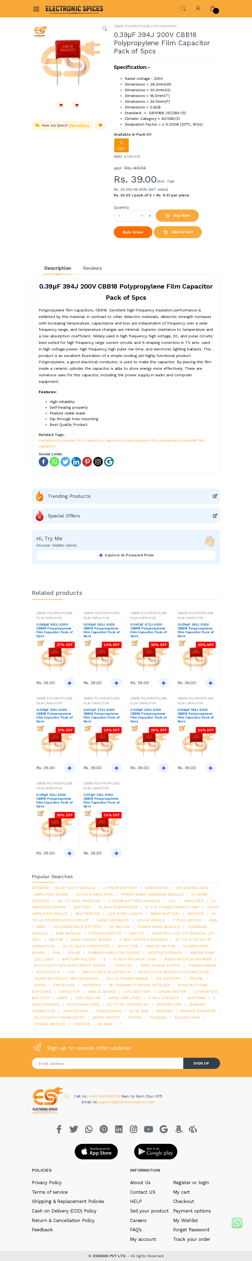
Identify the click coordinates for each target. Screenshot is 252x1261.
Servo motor (106, 1017)
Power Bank (109, 1011)
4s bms (105, 1024)
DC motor (119, 926)
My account (143, 1239)
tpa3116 (195, 978)
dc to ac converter (127, 1004)
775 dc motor (187, 920)
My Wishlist (185, 1220)
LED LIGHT (44, 959)
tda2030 (81, 1024)
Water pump (202, 952)
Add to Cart (178, 232)
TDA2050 (158, 1017)
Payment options (192, 1211)
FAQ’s (136, 1229)
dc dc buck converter (85, 946)
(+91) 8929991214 (105, 1096)
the (71, 972)
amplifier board (51, 894)
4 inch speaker (163, 998)
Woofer (195, 913)
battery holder (79, 959)
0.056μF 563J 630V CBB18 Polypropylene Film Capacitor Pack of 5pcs (101, 630)
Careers (138, 1220)
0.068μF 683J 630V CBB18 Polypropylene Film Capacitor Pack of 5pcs (54, 630)
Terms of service (50, 1192)
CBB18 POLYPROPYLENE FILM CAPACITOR (145, 26)
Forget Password (191, 1229)
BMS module (68, 933)
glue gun (138, 1011)
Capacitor (69, 991)
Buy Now (177, 216)
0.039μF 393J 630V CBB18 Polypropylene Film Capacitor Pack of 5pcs (196, 630)
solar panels (151, 920)
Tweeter (123, 965)
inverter (91, 985)
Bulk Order (133, 232)
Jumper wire (75, 1011)
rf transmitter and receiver (139, 985)
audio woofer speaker (187, 959)
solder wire (187, 1017)
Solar (74, 952)
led (172, 901)
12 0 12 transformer (127, 978)
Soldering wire (83, 1004)
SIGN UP (201, 1063)
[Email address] (108, 1063)
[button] (183, 8)
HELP (136, 1201)
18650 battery (165, 913)
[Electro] (59, 8)
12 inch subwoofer (118, 907)
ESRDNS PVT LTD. (110, 1256)
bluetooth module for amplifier (174, 972)
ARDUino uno (169, 1004)
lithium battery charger (134, 901)
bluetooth (48, 972)
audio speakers (113, 920)
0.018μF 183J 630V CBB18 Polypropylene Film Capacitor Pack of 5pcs (196, 715)
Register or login (191, 1182)
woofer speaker (165, 952)
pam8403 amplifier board (114, 952)
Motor (56, 939)
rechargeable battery (77, 926)
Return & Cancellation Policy (63, 1220)
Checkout (183, 1201)
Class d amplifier (94, 894)
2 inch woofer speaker (143, 939)
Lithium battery (120, 888)
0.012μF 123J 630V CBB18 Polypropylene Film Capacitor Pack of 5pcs (101, 800)
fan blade (64, 985)
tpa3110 (135, 1017)
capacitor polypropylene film (131, 440)
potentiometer (105, 933)
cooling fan (87, 998)
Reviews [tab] (92, 268)
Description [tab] (57, 268)
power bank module (158, 926)
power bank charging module (152, 894)
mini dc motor (160, 946)
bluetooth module (75, 888)
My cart (181, 1192)
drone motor (172, 991)
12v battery (168, 978)
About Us (140, 1182)
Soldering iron (192, 888)
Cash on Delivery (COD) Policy (64, 1211)
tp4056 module (49, 1024)
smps (62, 998)
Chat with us (79, 125)
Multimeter (87, 913)
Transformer (202, 965)
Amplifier (193, 901)
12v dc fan (127, 946)
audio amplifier (124, 998)
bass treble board (91, 939)
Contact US (142, 1192)
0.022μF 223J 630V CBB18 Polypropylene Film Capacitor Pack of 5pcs (148, 715)
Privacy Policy (47, 1182)
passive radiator (197, 1011)
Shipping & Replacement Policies (68, 1201)
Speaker (40, 888)
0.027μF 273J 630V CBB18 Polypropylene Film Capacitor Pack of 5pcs (101, 715)
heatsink (196, 998)
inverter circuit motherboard (66, 978)
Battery (82, 907)
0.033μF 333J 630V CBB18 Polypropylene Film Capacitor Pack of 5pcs (54, 715)
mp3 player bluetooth (107, 972)
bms (213, 920)
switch (136, 933)
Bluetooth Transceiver (59, 1017)
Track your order (192, 1239)
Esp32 (40, 985)
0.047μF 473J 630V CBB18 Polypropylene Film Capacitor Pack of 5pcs (148, 630)
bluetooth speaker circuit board (70, 965)
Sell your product (149, 1211)
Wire (41, 926)
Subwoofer (157, 888)
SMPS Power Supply (160, 965)
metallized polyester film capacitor (70, 440)
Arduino (164, 1011)
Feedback (42, 1229)
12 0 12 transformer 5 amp (172, 907)
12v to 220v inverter (78, 901)
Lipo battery (136, 991)
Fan (56, 952)
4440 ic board (102, 991)
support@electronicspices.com (127, 1102)
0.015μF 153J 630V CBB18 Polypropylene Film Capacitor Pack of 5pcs (54, 800)
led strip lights (125, 913)
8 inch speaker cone (135, 959)
